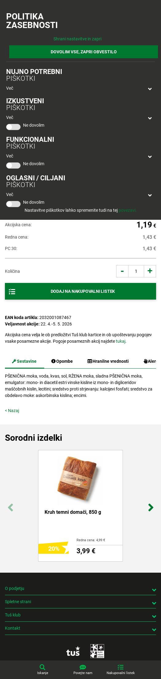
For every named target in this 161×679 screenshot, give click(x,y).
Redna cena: (16, 237)
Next (150, 504)
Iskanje (42, 673)
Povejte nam (82, 673)
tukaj (120, 341)
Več (9, 88)
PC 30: (11, 248)
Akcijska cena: (18, 224)
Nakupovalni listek (121, 673)
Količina (12, 271)
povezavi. (128, 210)
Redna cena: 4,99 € (91, 540)
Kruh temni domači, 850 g (73, 512)
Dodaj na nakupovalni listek (83, 291)
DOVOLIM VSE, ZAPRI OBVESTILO (84, 51)
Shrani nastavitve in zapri (77, 38)
